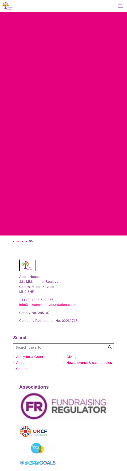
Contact (22, 369)
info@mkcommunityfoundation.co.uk (48, 305)
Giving (71, 357)
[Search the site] (63, 347)
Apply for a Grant (29, 357)
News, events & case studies (89, 363)
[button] (110, 347)
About (20, 363)
